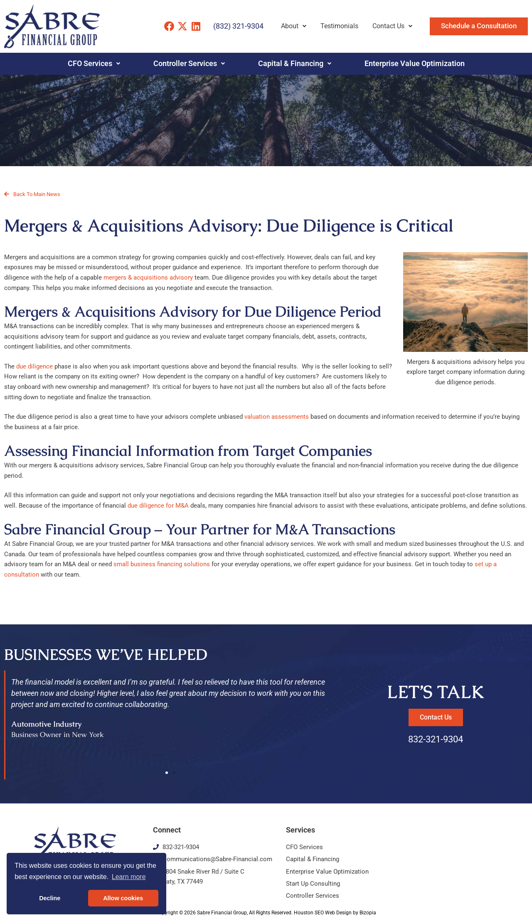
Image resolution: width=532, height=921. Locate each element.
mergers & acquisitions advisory (148, 277)
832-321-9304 (435, 739)
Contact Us (392, 26)
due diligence (34, 366)
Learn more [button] (129, 876)
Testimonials (339, 26)
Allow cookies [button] (123, 898)
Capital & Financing (294, 63)
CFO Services (94, 63)
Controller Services (189, 63)
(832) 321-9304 (238, 26)
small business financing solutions (161, 564)
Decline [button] (49, 898)
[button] (166, 772)
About (293, 26)
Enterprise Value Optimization (415, 63)
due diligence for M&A (158, 505)
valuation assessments (276, 416)
